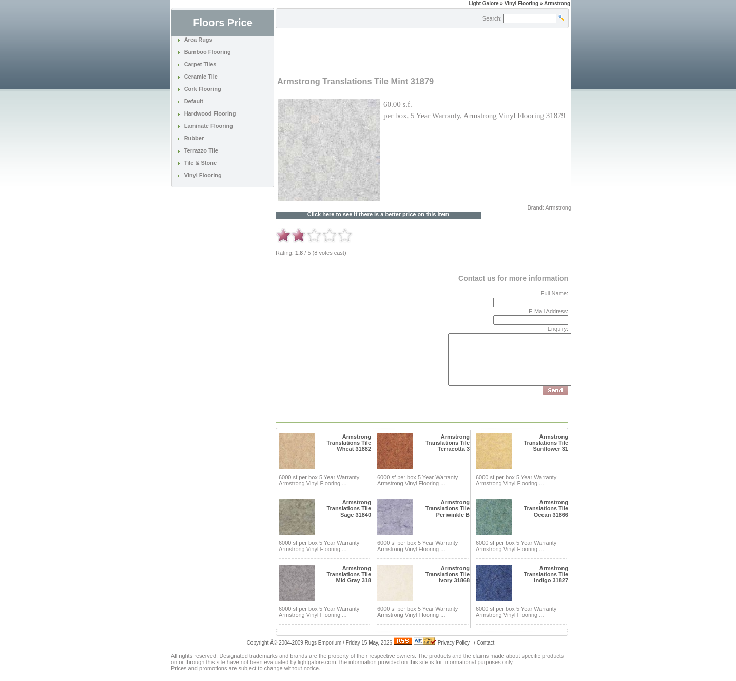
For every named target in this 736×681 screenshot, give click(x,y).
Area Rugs (198, 39)
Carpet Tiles (200, 64)
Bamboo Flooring (207, 52)
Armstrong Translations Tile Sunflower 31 (546, 442)
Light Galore (484, 3)
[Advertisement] (398, 45)
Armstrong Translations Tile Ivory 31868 (447, 574)
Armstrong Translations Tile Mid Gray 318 (348, 574)
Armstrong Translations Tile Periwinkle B (447, 508)
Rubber (194, 138)
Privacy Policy (454, 643)
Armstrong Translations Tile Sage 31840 (348, 508)
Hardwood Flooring (210, 113)
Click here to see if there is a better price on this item (378, 214)
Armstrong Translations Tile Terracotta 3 (447, 442)
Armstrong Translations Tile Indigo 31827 (546, 574)
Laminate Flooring (208, 126)
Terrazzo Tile (201, 150)
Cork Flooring (202, 89)
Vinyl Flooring (203, 175)
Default (193, 101)
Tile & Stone (200, 163)
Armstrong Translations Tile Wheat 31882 (348, 442)
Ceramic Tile (201, 76)
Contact (485, 643)
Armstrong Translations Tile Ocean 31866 (546, 508)
